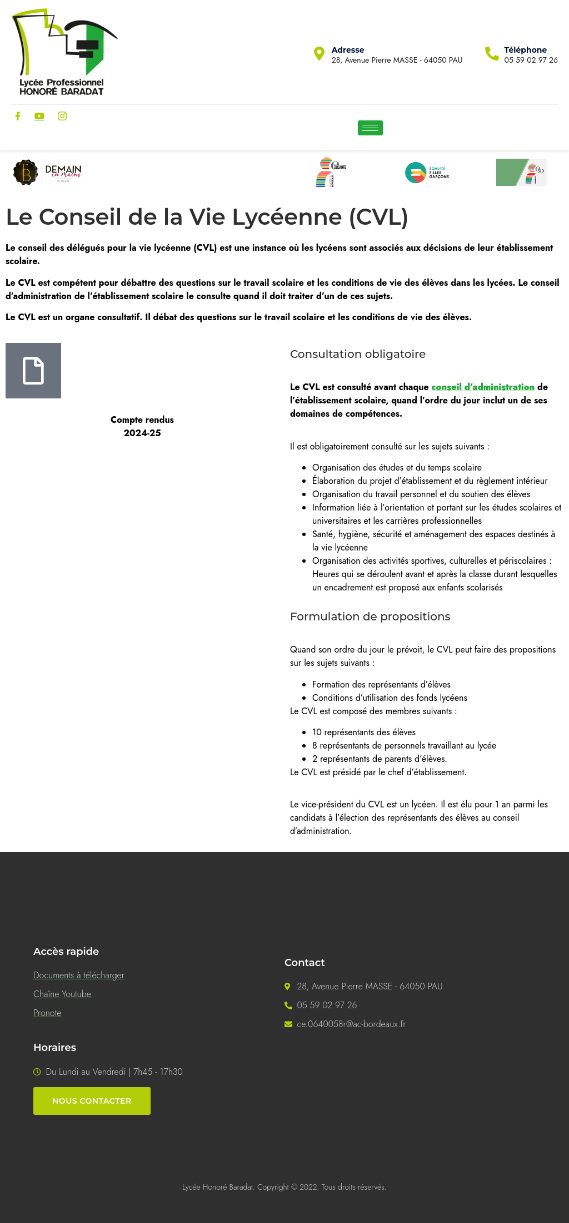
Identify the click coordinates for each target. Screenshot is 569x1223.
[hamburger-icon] (370, 127)
